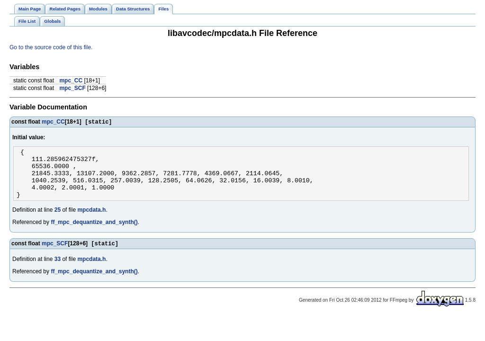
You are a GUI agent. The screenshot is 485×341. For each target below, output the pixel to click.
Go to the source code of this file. (50, 47)
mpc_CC (70, 80)
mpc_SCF (72, 88)
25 (57, 220)
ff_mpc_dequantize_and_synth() (94, 233)
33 (57, 271)
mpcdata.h (91, 220)
